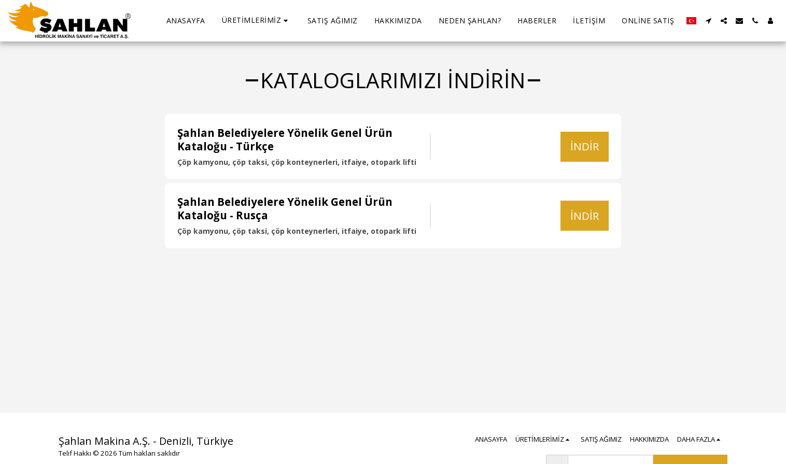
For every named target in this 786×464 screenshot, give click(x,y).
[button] (256, 20)
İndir (584, 146)
